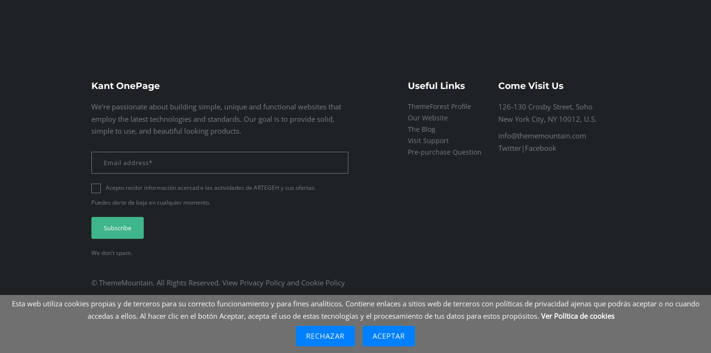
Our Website (428, 117)
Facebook (540, 148)
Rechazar (325, 336)
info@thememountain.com (542, 135)
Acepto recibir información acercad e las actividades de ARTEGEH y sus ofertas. (211, 188)
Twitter (509, 148)
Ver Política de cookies (577, 316)
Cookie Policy (323, 282)
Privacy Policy (262, 282)
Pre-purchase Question (445, 152)
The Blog (421, 129)
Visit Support (428, 140)
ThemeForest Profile (439, 106)
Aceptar (389, 336)
